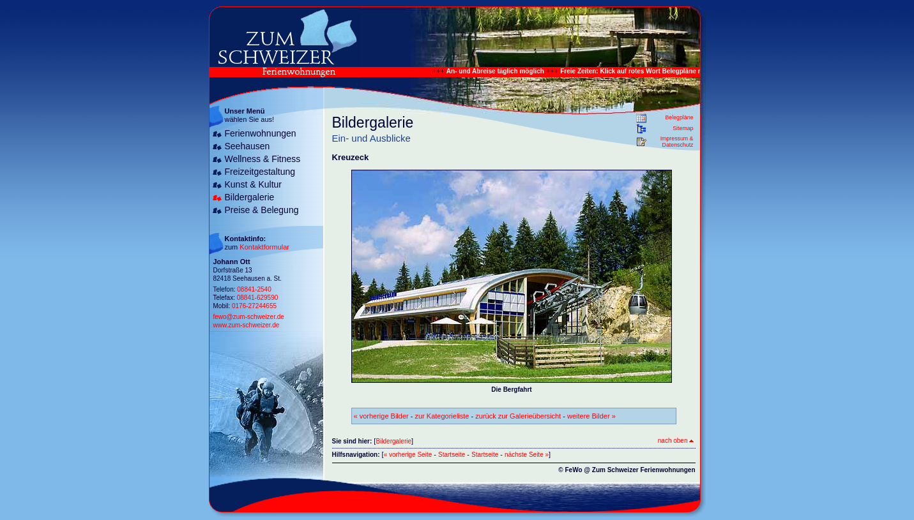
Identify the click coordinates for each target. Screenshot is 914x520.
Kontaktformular (264, 247)
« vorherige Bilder (381, 416)
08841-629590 (257, 297)
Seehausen (247, 146)
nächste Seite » (527, 454)
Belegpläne (679, 117)
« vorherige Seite (408, 454)
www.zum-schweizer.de (246, 325)
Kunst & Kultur (253, 184)
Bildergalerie (250, 197)
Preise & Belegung (262, 210)
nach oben (676, 440)
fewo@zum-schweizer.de (248, 316)
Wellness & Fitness (263, 159)
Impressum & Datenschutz (677, 141)
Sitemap (683, 128)
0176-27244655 (254, 305)
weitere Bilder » (591, 416)
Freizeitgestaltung (260, 172)
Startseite (451, 454)
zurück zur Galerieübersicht (518, 416)
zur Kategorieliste (442, 416)
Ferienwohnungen (260, 133)
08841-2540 (254, 289)
